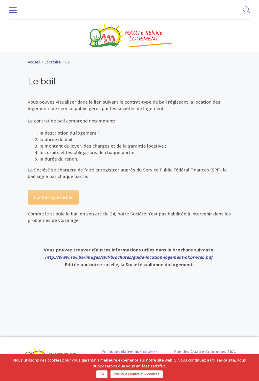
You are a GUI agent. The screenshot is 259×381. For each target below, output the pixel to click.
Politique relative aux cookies (129, 351)
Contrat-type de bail (53, 197)
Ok (102, 374)
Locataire (53, 62)
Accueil (34, 62)
